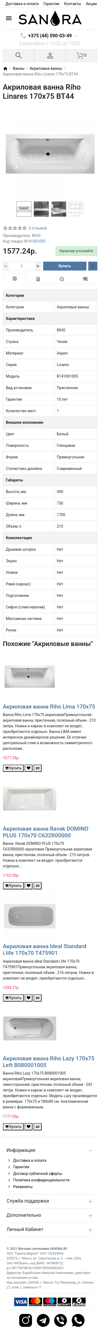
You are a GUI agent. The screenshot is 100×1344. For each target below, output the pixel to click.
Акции (91, 4)
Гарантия (51, 4)
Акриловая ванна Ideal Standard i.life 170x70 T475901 (44, 949)
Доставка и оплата (22, 4)
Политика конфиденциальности (41, 1180)
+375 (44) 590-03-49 (50, 35)
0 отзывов (38, 228)
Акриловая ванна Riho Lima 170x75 (49, 706)
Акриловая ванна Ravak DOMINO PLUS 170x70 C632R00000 (46, 832)
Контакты (72, 4)
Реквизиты (23, 1187)
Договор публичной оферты (37, 1173)
